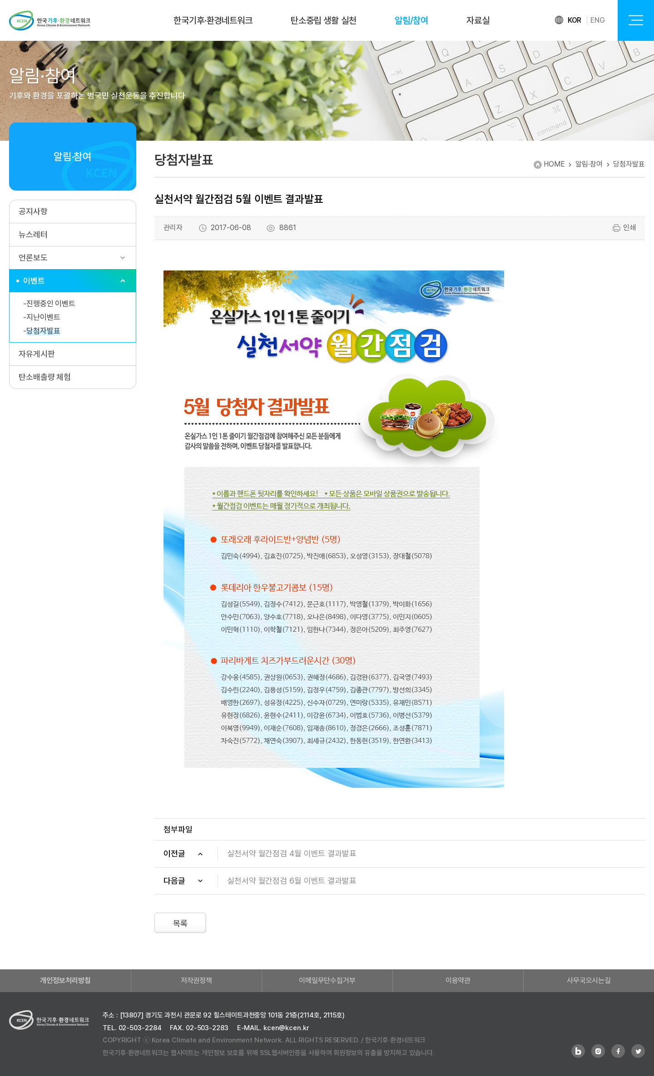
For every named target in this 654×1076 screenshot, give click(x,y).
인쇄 (624, 228)
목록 (180, 923)
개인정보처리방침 (65, 980)
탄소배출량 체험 (45, 377)
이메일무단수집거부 (327, 980)
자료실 (478, 20)
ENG (597, 20)
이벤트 (34, 280)
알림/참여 (412, 20)
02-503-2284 (140, 1028)
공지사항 (33, 211)
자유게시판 (37, 354)
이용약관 (458, 980)
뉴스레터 (33, 234)
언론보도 (33, 257)
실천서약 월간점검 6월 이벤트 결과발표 (292, 880)
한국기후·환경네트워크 (213, 20)
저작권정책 (197, 980)
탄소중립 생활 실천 (324, 20)
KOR (575, 20)
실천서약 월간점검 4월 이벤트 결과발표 (292, 853)
